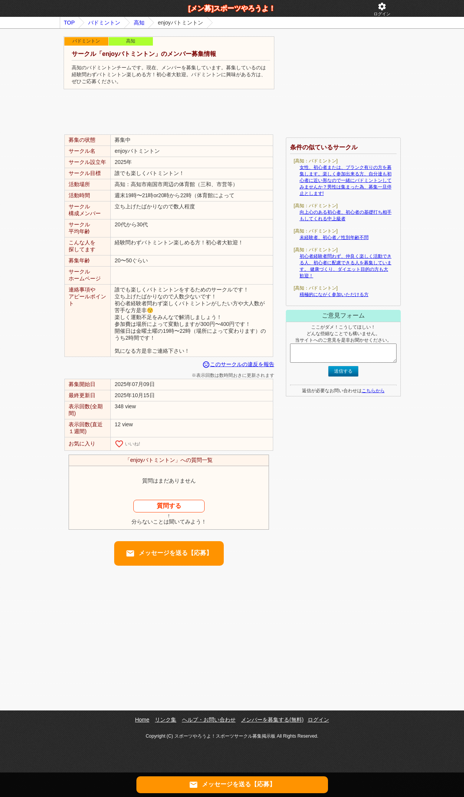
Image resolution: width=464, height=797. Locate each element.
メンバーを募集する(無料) (272, 720)
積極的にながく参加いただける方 (334, 294)
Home (142, 720)
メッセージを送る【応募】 (169, 553)
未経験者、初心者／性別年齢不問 (334, 237)
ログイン (382, 9)
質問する (169, 505)
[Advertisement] (169, 112)
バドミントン (104, 23)
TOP (69, 23)
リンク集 (165, 720)
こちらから (373, 390)
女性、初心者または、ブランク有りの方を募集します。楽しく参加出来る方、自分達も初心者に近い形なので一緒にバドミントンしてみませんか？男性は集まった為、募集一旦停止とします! (346, 180)
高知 (139, 23)
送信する (343, 371)
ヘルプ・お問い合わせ (209, 720)
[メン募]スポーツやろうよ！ (232, 8)
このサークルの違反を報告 (238, 364)
